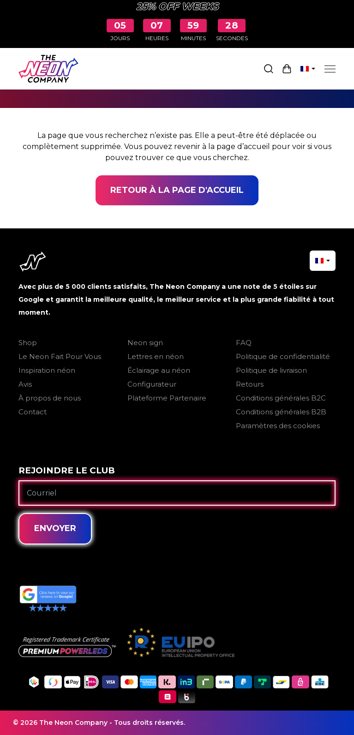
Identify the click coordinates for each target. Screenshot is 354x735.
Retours (250, 384)
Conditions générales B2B (281, 411)
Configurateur (151, 384)
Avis (25, 384)
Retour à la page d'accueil (177, 190)
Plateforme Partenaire (166, 398)
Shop (27, 342)
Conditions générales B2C (281, 398)
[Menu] (330, 68)
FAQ (244, 342)
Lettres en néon (155, 356)
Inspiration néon (46, 370)
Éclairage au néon (158, 370)
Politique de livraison (271, 370)
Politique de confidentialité (283, 356)
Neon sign (145, 342)
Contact (32, 411)
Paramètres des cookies (278, 425)
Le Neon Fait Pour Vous (59, 356)
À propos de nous (49, 398)
